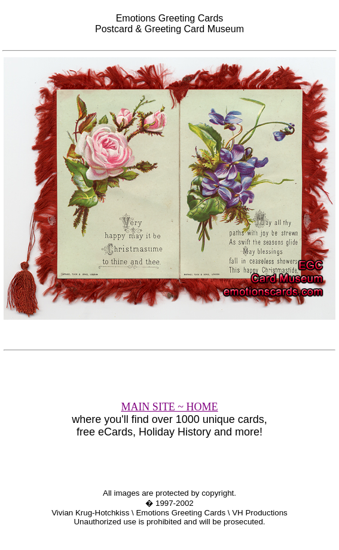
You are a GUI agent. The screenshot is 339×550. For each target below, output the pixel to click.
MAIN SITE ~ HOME (169, 407)
